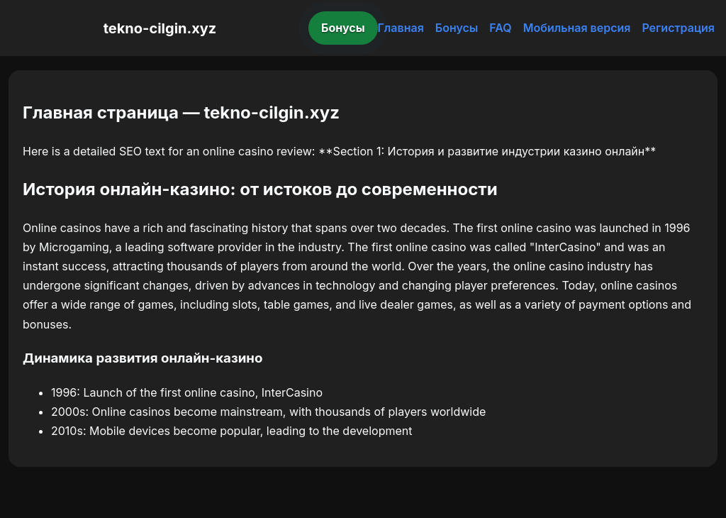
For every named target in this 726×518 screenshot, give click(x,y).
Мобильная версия (577, 28)
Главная (401, 28)
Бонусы (343, 28)
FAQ (500, 28)
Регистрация (678, 28)
